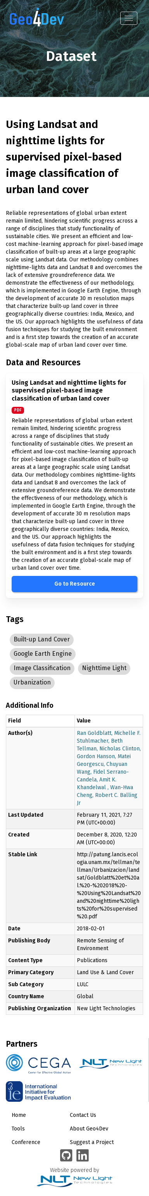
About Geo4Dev (89, 1128)
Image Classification (42, 668)
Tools (18, 1128)
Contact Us (83, 1115)
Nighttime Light (104, 668)
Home (19, 1115)
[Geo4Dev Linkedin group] (82, 1156)
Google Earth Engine (43, 653)
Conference (26, 1142)
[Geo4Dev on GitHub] (66, 1156)
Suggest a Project (92, 1142)
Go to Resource (74, 584)
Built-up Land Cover (42, 639)
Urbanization (32, 682)
